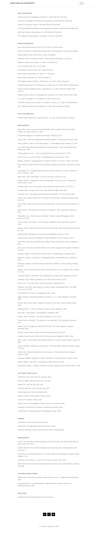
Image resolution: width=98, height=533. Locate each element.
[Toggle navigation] (81, 3)
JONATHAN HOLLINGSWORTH (22, 3)
